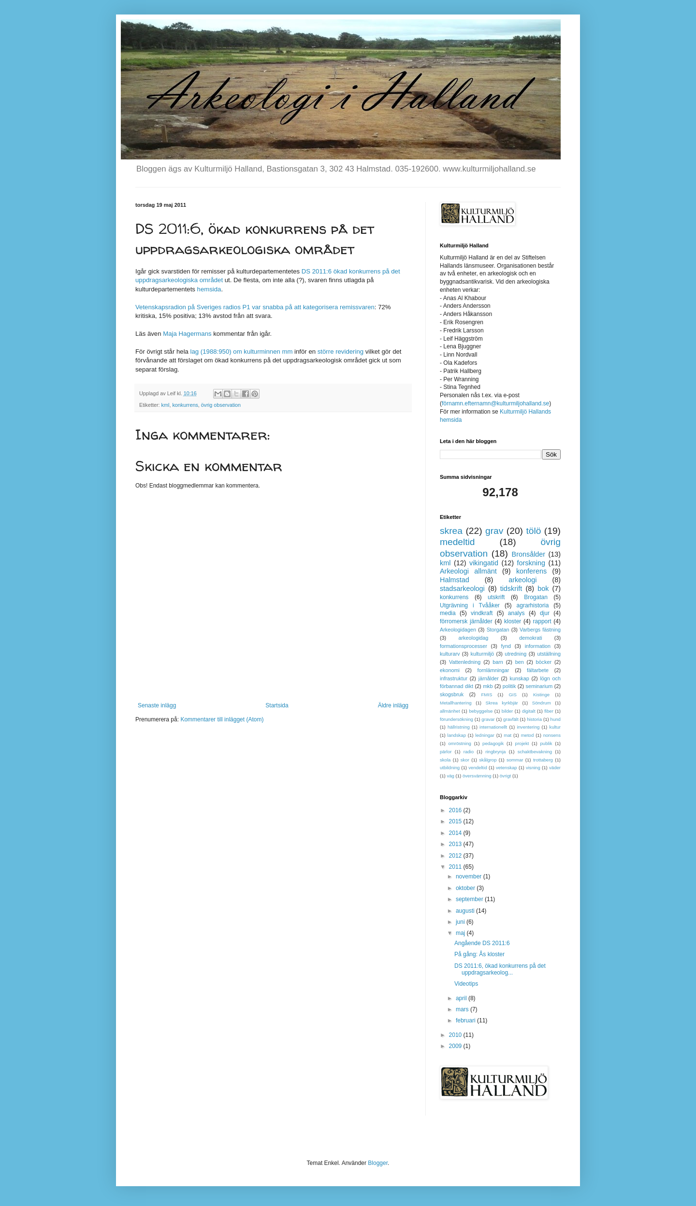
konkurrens (185, 405)
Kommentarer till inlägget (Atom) (221, 719)
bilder (507, 711)
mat (507, 735)
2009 (456, 1046)
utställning (549, 654)
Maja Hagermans (187, 333)
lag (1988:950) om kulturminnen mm (242, 351)
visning (533, 767)
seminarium (539, 686)
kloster (512, 621)
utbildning (450, 767)
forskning (531, 563)
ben (519, 662)
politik (509, 686)
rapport (542, 621)
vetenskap (506, 767)
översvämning (477, 775)
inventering (528, 727)
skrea (451, 531)
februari (466, 1020)
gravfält (510, 719)
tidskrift (511, 588)
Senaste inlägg (157, 705)
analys (516, 613)
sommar (515, 759)
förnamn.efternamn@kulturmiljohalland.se (495, 403)
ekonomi (450, 670)
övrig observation (221, 405)
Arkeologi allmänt (468, 571)
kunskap (519, 678)
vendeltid (477, 767)
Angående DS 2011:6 (482, 943)
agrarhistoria (533, 605)
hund (556, 719)
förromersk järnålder (466, 621)
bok (543, 588)
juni (461, 922)
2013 (456, 844)
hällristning (459, 727)
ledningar (484, 735)
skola (445, 759)
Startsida (276, 705)
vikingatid (483, 563)
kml (165, 405)
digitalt (529, 711)
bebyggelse (481, 711)
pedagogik (493, 743)
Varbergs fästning (540, 629)
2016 (456, 810)
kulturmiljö (482, 654)
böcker (543, 662)
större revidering (340, 351)
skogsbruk (452, 694)
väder (555, 767)
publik (546, 743)
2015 (456, 821)
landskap (457, 735)
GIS (512, 694)
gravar (487, 719)
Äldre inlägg (393, 705)
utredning (515, 654)
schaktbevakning (535, 751)
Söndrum (541, 702)
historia (534, 719)
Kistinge (541, 694)
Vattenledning (464, 662)
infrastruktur (453, 678)
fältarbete (538, 670)
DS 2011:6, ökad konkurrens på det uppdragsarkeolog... (500, 969)
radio (469, 751)
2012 (456, 855)
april (462, 998)
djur (545, 613)
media (448, 613)
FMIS (486, 694)
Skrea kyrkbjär (502, 702)
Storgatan (498, 629)
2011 (456, 866)
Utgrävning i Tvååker (470, 605)
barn (498, 662)
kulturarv (450, 654)
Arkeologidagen (458, 629)
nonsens (552, 735)
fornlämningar (493, 670)
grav (494, 531)
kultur (555, 727)
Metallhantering (456, 702)
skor (465, 759)
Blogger (378, 1163)
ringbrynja (495, 751)
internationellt (493, 727)
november (469, 876)
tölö (533, 531)
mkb (488, 686)
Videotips (466, 983)
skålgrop (487, 759)
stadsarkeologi (462, 588)
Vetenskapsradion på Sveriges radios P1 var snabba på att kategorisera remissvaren (255, 307)
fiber (548, 711)
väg (450, 775)
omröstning (459, 743)
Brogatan (536, 597)
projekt (522, 743)
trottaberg (543, 759)
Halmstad (454, 580)
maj (461, 933)
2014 (456, 833)
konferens (531, 571)
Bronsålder (529, 554)
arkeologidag (474, 638)
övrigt (505, 775)
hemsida (209, 289)
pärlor (446, 751)
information (538, 646)
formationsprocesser (463, 646)
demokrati (530, 638)
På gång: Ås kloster (479, 954)
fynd (506, 646)
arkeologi (522, 580)
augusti (466, 910)
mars (463, 1009)
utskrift (496, 597)
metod (527, 735)
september (470, 899)
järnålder (488, 678)
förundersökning (456, 719)
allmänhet (450, 711)
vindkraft (482, 613)
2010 (456, 1035)
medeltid (457, 542)
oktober (466, 888)
